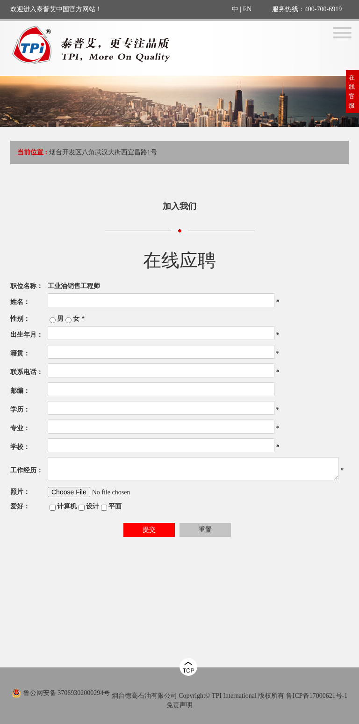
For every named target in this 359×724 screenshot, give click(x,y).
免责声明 (179, 705)
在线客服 (352, 91)
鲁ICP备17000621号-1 (316, 695)
